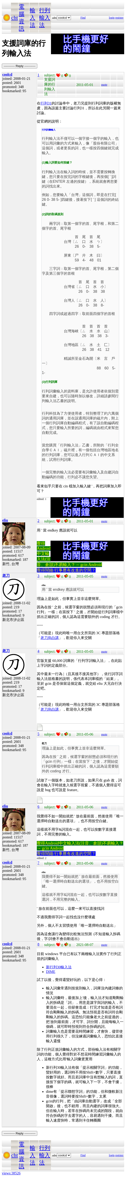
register (119, 17)
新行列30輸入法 (59, 967)
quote (104, 84)
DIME (50, 972)
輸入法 (32, 17)
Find (83, 17)
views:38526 (11, 1173)
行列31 (45, 103)
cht (14, 18)
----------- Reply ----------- (19, 66)
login (112, 17)
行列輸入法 (44, 17)
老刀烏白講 (49, 638)
